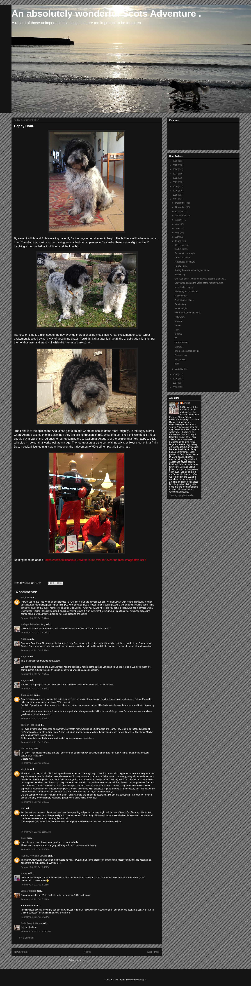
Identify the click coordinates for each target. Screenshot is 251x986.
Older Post (153, 951)
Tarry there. (180, 359)
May (177, 232)
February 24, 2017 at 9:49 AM (35, 802)
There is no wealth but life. (187, 351)
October (179, 211)
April (177, 237)
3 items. (178, 334)
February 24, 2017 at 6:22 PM (35, 899)
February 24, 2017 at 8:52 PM (35, 917)
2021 (175, 182)
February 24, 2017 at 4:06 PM (35, 849)
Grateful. (179, 346)
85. (176, 338)
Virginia (25, 597)
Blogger (142, 979)
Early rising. (180, 274)
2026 (175, 161)
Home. (178, 325)
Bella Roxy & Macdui (31, 923)
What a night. (181, 308)
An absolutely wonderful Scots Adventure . (106, 13)
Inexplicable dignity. (184, 287)
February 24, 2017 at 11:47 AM (36, 832)
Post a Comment (26, 938)
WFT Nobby (27, 748)
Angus (24, 639)
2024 (175, 169)
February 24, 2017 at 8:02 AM (35, 718)
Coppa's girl (27, 695)
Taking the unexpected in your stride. (192, 270)
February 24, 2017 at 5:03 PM (35, 867)
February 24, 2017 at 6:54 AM (35, 618)
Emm (23, 838)
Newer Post (20, 951)
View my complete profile (181, 495)
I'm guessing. (181, 355)
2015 (175, 378)
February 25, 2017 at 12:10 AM (36, 931)
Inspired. (179, 321)
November (180, 207)
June (177, 228)
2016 (175, 374)
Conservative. (181, 342)
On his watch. (181, 249)
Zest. (177, 363)
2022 (175, 178)
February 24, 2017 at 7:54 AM (35, 674)
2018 (175, 195)
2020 (175, 186)
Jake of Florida (28, 891)
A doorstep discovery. (185, 262)
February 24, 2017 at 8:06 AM (35, 742)
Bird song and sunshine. (186, 291)
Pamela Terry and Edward (34, 856)
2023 (175, 173)
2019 (175, 190)
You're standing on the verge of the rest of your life (199, 283)
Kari (23, 808)
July (177, 224)
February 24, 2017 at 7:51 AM (35, 650)
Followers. (180, 317)
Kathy (24, 873)
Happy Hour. (181, 266)
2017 (175, 199)
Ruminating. (180, 304)
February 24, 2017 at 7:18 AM (35, 632)
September (180, 215)
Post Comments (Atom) (93, 960)
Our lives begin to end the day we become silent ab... (200, 278)
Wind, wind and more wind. (188, 312)
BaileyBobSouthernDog (33, 624)
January (179, 369)
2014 (175, 383)
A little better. (181, 295)
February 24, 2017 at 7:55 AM (35, 688)
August (179, 219)
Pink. (177, 330)
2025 (175, 165)
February (180, 245)
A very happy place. (184, 300)
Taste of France (29, 725)
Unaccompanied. (183, 257)
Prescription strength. (185, 253)
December (180, 203)
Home (87, 951)
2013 (175, 387)
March (178, 241)
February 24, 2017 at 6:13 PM (35, 884)
